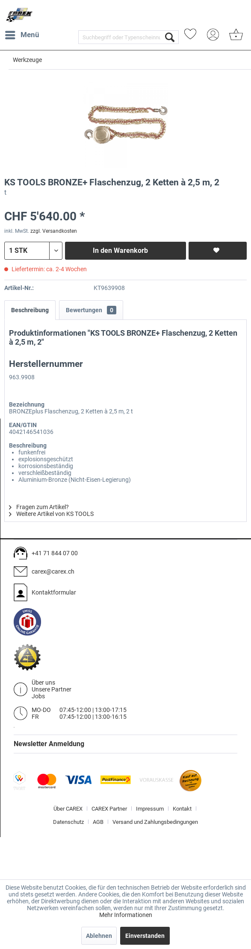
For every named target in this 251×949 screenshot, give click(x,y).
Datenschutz (68, 822)
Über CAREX (68, 808)
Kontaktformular (54, 592)
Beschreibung (30, 310)
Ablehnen (99, 935)
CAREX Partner (109, 808)
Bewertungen (91, 310)
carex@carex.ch (53, 571)
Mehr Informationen (125, 914)
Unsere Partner (51, 689)
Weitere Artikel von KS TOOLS (51, 513)
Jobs (38, 696)
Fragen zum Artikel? (39, 507)
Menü (22, 33)
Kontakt (182, 808)
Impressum (150, 808)
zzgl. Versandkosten (53, 231)
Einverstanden (145, 935)
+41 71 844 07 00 (55, 553)
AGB (98, 822)
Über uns (43, 682)
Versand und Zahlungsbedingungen (155, 822)
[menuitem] (22, 35)
